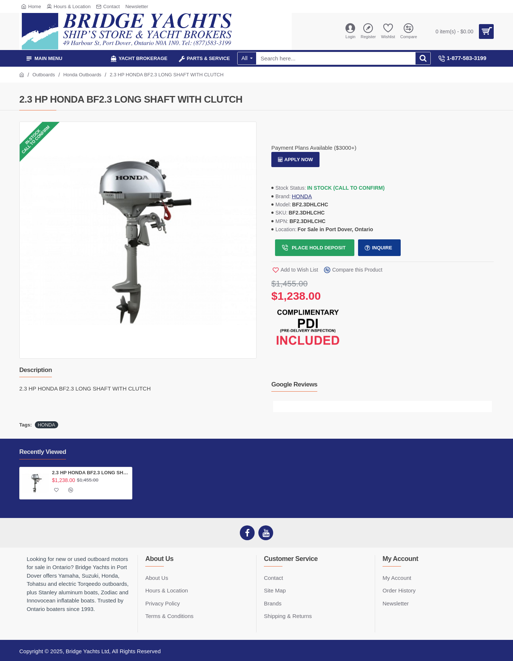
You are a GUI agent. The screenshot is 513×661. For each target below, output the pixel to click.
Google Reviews (294, 384)
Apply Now (298, 159)
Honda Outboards (82, 74)
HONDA (302, 196)
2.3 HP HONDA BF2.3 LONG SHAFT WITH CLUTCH (90, 472)
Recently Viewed (42, 451)
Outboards (44, 74)
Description (35, 369)
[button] (279, 406)
